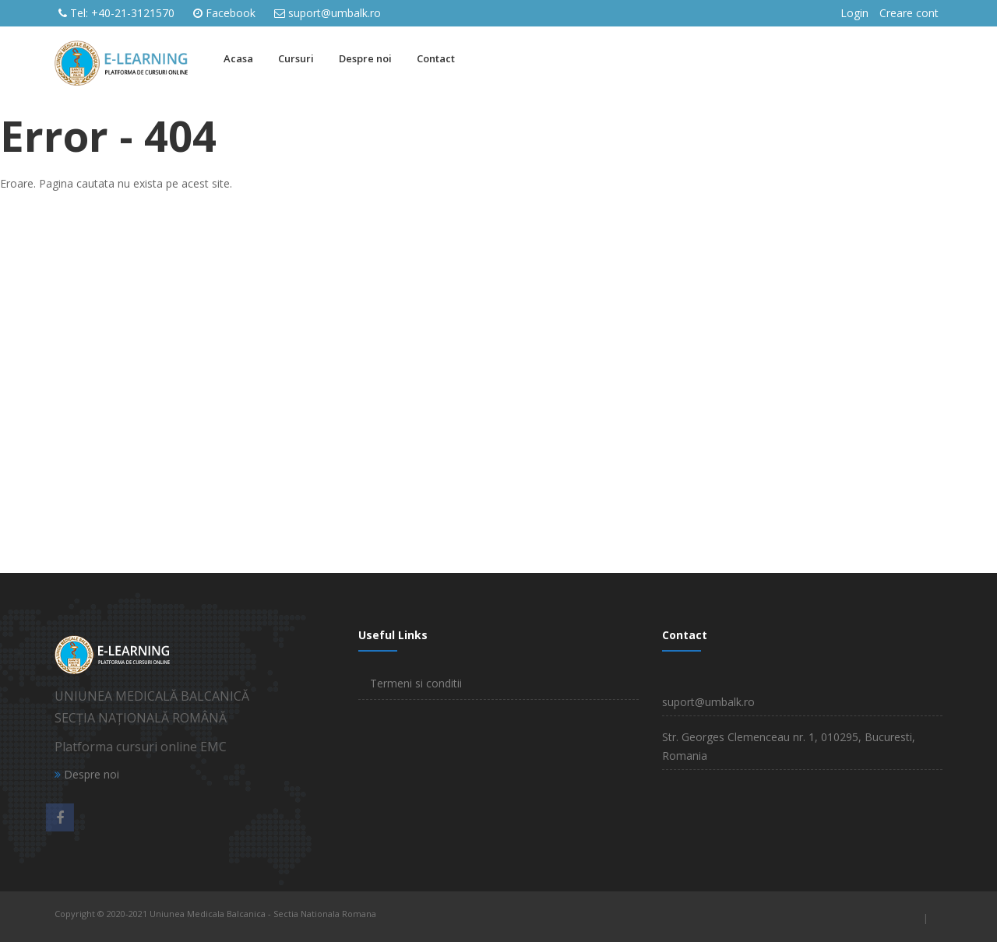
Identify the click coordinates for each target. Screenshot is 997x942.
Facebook (230, 12)
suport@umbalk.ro (334, 12)
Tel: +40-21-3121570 (122, 12)
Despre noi (365, 58)
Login (854, 12)
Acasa (238, 58)
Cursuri (296, 58)
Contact (436, 58)
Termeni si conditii (416, 683)
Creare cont (909, 12)
